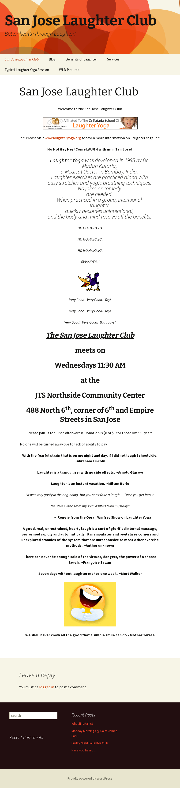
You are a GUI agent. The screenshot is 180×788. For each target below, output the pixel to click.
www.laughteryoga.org (63, 138)
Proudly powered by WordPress (90, 778)
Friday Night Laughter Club (89, 743)
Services (113, 59)
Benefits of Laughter (81, 59)
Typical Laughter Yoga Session (27, 70)
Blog (52, 59)
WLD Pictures (69, 70)
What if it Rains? (82, 723)
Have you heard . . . (84, 750)
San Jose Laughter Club (22, 59)
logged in (46, 687)
